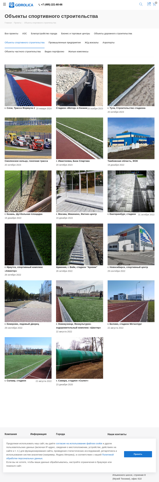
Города (60, 434)
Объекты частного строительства (23, 51)
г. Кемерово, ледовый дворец (22, 324)
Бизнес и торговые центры (75, 33)
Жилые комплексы (78, 51)
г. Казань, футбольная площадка (23, 214)
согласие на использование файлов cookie (79, 443)
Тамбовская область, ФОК (123, 161)
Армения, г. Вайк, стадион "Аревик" (76, 267)
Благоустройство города (44, 33)
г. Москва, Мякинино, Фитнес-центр (76, 214)
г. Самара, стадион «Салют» (72, 380)
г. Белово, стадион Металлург (125, 324)
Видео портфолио (54, 51)
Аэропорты (109, 42)
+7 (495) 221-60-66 (50, 4)
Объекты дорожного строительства (113, 33)
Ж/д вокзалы (92, 42)
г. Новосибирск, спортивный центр (128, 267)
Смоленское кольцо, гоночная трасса (26, 161)
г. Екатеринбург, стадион (122, 214)
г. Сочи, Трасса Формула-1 (20, 108)
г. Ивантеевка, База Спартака (73, 161)
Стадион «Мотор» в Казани (71, 108)
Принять (138, 454)
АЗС (24, 33)
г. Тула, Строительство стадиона (126, 108)
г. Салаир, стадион (15, 380)
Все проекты (11, 33)
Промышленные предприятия (65, 42)
